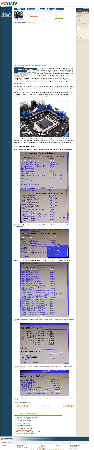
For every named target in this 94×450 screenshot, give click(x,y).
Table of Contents (59, 18)
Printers (78, 34)
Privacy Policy (58, 446)
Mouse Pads (79, 28)
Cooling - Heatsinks (80, 20)
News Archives (41, 445)
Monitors (78, 26)
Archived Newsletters (5, 15)
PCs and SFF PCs (80, 31)
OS (81, 36)
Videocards (79, 37)
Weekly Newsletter (5, 14)
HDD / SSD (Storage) (81, 23)
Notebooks (79, 30)
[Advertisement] (69, 34)
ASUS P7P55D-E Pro (32, 22)
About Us (58, 445)
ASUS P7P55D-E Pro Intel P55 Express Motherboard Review (38, 9)
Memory (78, 25)
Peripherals (79, 32)
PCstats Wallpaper (42, 448)
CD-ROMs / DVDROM (81, 17)
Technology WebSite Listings (22, 447)
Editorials (78, 39)
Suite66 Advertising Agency (75, 445)
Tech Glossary (19, 446)
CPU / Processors (80, 21)
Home (15, 22)
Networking (79, 29)
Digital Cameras (80, 22)
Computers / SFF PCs (81, 19)
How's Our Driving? (73, 448)
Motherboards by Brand (6, 13)
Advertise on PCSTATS (74, 446)
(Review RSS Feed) (42, 446)
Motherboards (24, 22)
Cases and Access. (80, 16)
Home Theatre (79, 24)
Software (78, 36)
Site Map (40, 447)
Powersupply (79, 33)
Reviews (19, 22)
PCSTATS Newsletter (21, 445)
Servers (78, 35)
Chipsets (78, 18)
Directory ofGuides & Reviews (6, 8)
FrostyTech (4, 445)
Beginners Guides (5, 12)
